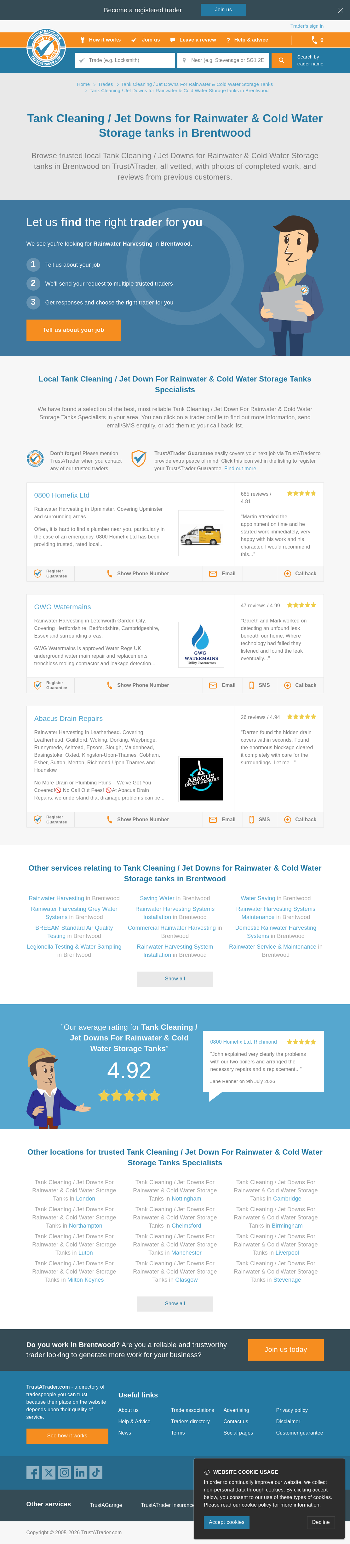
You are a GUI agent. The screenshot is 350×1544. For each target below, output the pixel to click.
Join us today (286, 1349)
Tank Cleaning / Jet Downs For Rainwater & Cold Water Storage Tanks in (74, 1190)
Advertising (236, 1410)
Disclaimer (288, 1421)
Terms (178, 1432)
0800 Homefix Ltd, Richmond (243, 1042)
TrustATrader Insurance (168, 1505)
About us (128, 1410)
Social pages (238, 1432)
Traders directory (190, 1421)
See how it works (67, 1435)
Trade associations (192, 1410)
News (124, 1432)
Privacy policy (292, 1410)
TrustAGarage (106, 1505)
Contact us (236, 1421)
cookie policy (257, 1505)
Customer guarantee (299, 1432)
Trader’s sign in (307, 26)
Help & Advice (134, 1421)
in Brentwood (74, 898)
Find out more (240, 468)
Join (223, 9)
